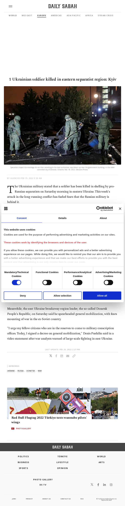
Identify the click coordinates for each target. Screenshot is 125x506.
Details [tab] (62, 217)
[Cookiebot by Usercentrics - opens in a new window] (98, 208)
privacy (29, 499)
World (13, 15)
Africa (89, 15)
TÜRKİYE (62, 456)
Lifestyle (62, 462)
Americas (56, 15)
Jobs (14, 499)
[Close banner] (120, 208)
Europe (41, 15)
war (40, 371)
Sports (23, 468)
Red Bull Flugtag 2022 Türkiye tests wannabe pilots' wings (49, 420)
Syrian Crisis (105, 15)
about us (46, 499)
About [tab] (103, 217)
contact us (66, 499)
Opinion (62, 468)
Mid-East (27, 15)
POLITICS (23, 456)
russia (21, 371)
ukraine (11, 371)
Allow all (102, 295)
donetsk (31, 371)
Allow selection (62, 295)
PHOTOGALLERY (23, 428)
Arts (102, 462)
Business (23, 462)
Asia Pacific (74, 15)
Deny (23, 295)
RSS (82, 499)
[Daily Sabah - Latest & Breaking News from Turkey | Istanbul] (62, 6)
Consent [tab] (22, 217)
